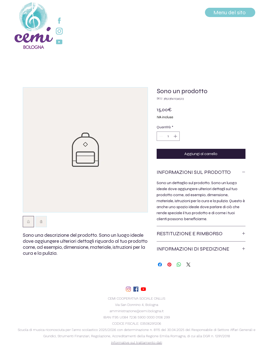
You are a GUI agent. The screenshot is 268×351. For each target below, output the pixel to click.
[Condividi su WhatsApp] (179, 265)
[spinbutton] (168, 136)
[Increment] (176, 136)
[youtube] (143, 289)
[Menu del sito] (230, 12)
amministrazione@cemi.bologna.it (137, 311)
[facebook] (135, 289)
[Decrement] (160, 136)
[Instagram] (128, 289)
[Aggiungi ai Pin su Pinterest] (169, 265)
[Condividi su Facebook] (160, 265)
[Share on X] (188, 265)
